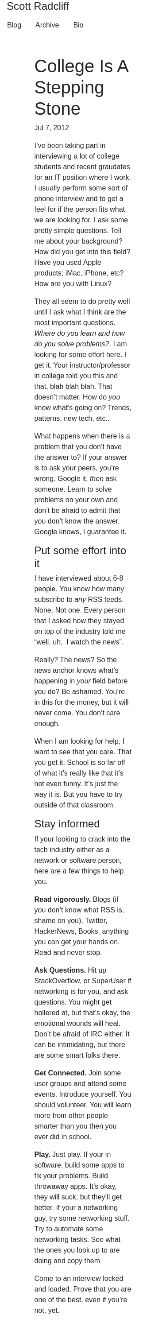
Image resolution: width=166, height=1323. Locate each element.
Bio (78, 25)
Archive (47, 25)
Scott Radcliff (38, 6)
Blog (14, 25)
